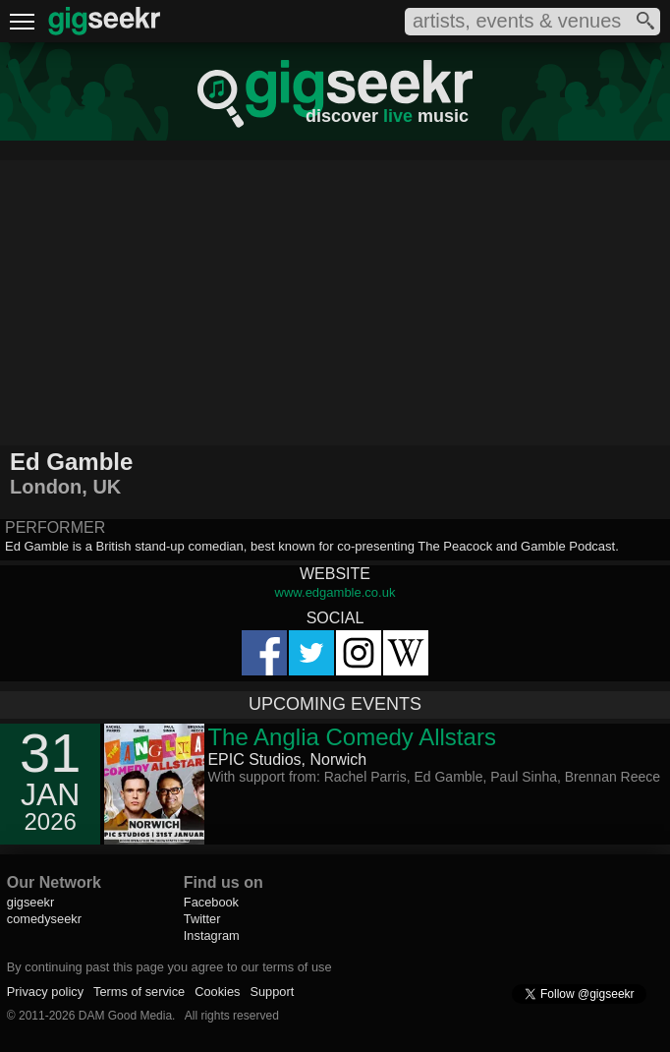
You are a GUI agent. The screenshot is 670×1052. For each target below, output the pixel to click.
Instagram (212, 935)
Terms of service (139, 991)
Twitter (202, 918)
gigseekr (30, 902)
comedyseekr (44, 918)
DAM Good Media (125, 1016)
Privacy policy (45, 991)
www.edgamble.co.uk (335, 592)
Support (272, 991)
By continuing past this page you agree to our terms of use (169, 967)
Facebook (211, 902)
